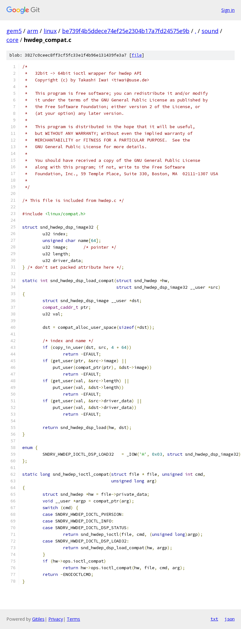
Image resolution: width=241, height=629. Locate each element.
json (229, 619)
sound (210, 31)
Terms (73, 619)
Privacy (55, 619)
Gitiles (38, 619)
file (137, 55)
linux (50, 31)
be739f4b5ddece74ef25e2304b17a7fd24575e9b (125, 31)
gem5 (14, 31)
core (12, 40)
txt (214, 619)
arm (32, 31)
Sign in (228, 10)
